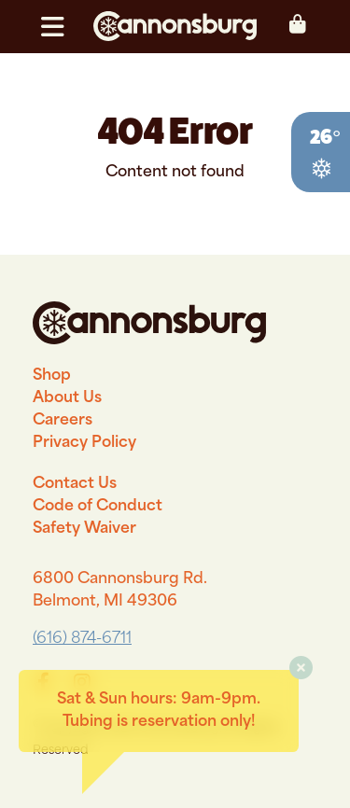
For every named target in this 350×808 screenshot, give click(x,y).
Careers (62, 420)
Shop (52, 376)
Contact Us (75, 484)
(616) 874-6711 (82, 639)
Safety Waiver (84, 529)
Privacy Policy (84, 443)
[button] (60, 27)
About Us (67, 398)
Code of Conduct (97, 506)
